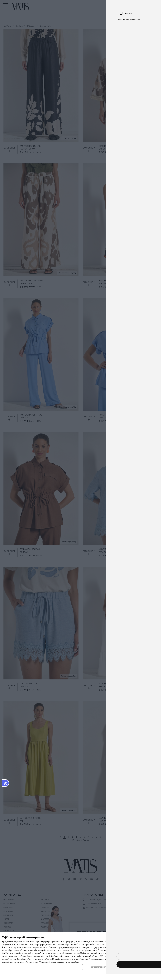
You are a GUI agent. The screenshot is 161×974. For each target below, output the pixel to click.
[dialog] (80, 953)
